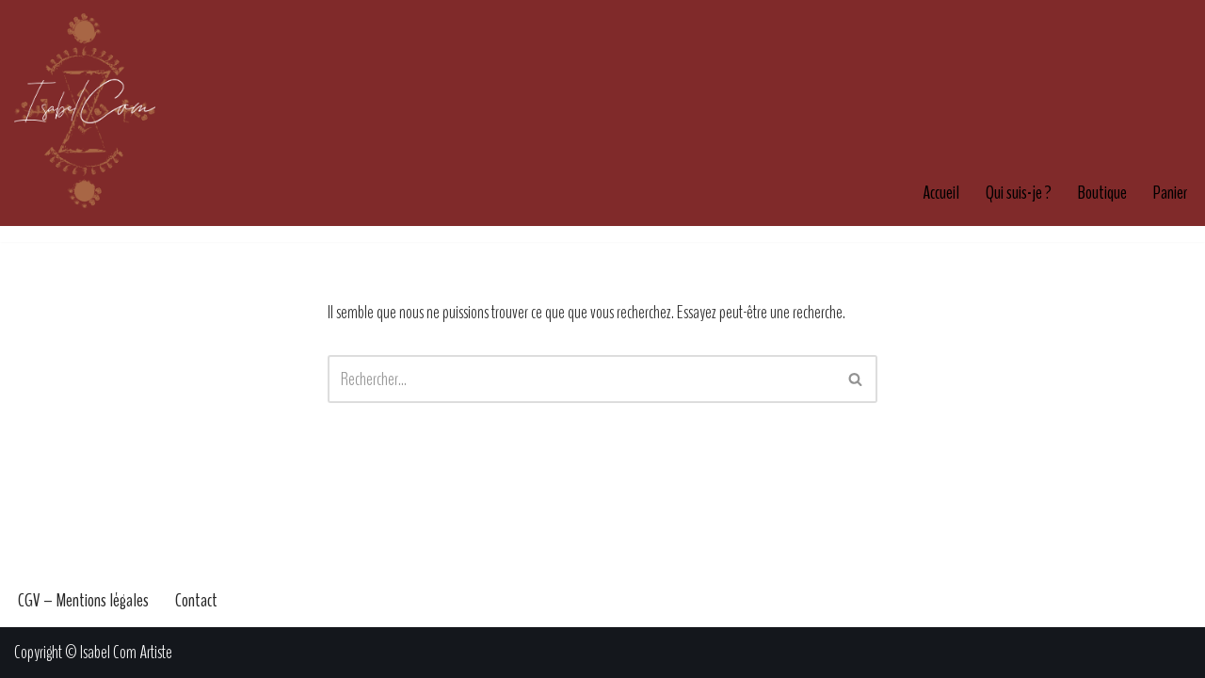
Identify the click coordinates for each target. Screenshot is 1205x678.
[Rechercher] (581, 379)
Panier (1170, 192)
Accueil (941, 192)
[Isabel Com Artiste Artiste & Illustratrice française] (84, 111)
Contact (196, 600)
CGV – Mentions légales (83, 600)
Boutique (1102, 192)
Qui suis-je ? (1019, 192)
